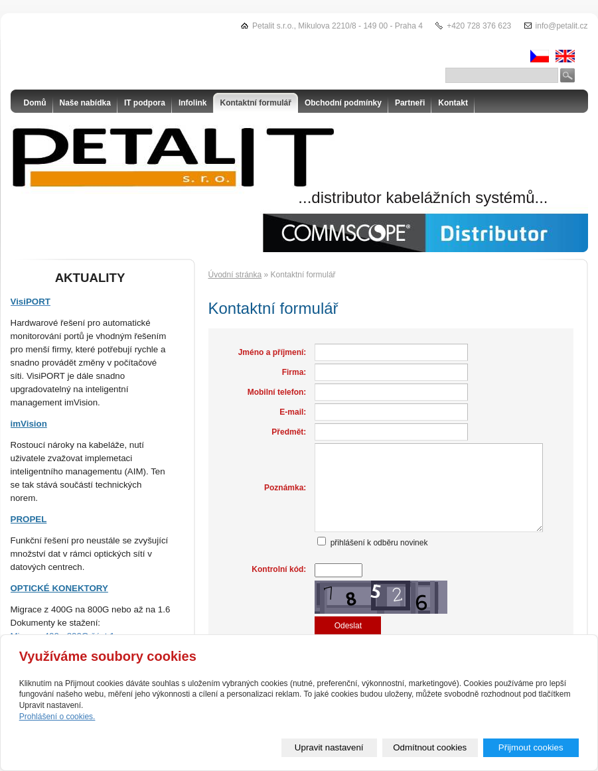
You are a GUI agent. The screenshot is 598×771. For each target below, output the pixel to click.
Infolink (193, 102)
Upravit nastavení (329, 747)
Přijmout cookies (530, 747)
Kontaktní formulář (255, 102)
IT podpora (144, 102)
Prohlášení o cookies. (57, 716)
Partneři (410, 102)
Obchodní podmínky (343, 102)
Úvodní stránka (235, 274)
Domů (35, 102)
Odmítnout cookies (430, 747)
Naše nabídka (85, 102)
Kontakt (453, 102)
